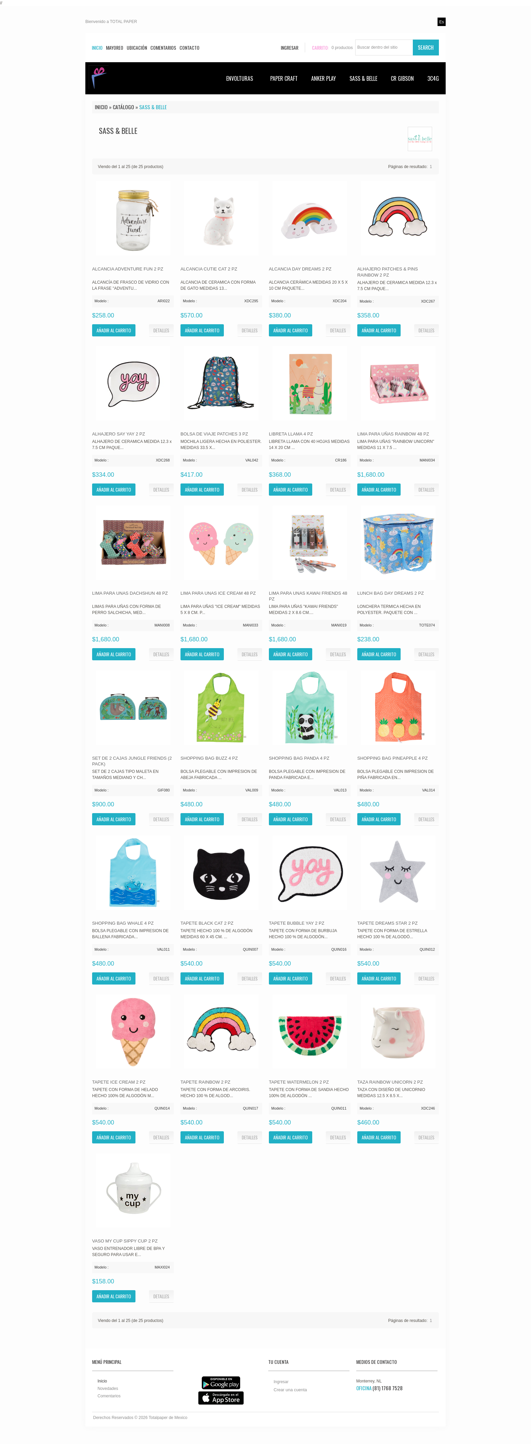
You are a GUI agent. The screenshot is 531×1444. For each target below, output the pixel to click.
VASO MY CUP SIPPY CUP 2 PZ (125, 1241)
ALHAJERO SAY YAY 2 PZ (118, 433)
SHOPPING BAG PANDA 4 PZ (299, 758)
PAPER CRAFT (284, 78)
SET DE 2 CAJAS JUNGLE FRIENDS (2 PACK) (132, 761)
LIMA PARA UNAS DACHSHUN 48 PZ (130, 593)
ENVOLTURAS (243, 78)
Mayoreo (114, 47)
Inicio (97, 47)
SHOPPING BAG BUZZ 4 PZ (209, 758)
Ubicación (137, 47)
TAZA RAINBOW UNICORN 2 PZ (390, 1082)
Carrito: (320, 47)
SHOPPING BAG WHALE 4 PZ (123, 923)
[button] (161, 330)
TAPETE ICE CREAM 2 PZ (118, 1082)
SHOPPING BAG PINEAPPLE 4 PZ (392, 758)
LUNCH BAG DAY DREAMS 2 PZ (390, 593)
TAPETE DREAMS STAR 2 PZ (387, 923)
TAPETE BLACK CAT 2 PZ (206, 923)
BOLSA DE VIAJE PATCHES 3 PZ (214, 433)
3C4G (433, 78)
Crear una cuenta (290, 1389)
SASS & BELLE (363, 78)
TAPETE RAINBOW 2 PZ (205, 1082)
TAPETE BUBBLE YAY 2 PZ (296, 923)
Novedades (108, 1388)
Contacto (189, 47)
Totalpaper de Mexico (168, 1417)
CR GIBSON (402, 78)
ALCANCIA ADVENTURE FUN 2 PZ (127, 268)
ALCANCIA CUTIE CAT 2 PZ (208, 268)
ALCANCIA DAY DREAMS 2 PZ (300, 268)
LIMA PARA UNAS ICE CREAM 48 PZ (218, 593)
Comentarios (163, 47)
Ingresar (281, 1381)
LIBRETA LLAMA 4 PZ (291, 433)
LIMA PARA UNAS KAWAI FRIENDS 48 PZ (308, 596)
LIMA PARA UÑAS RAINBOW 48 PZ (393, 433)
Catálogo (123, 107)
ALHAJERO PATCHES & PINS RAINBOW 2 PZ (387, 272)
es (441, 22)
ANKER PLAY (323, 78)
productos (342, 47)
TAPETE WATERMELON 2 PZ (299, 1082)
